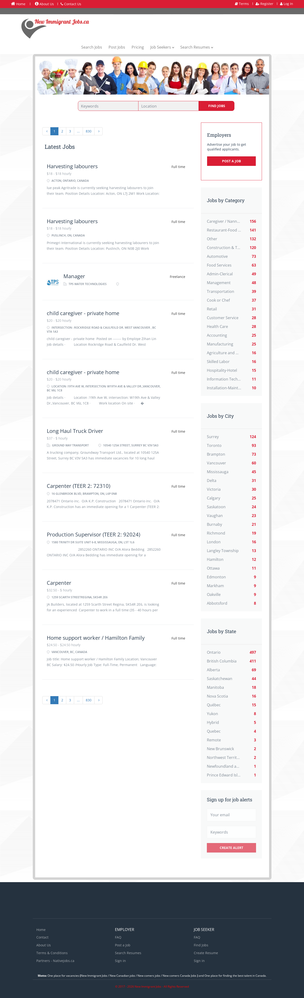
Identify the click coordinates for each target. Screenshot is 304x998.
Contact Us (71, 4)
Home (18, 3)
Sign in (120, 960)
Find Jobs (216, 106)
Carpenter (59, 582)
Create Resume (206, 953)
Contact (42, 937)
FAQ (118, 937)
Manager (74, 276)
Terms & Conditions (52, 953)
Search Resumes (128, 953)
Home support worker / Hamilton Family (96, 637)
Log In (286, 3)
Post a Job (231, 161)
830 (88, 131)
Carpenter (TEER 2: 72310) (78, 485)
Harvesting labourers (72, 166)
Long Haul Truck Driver (75, 430)
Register (264, 3)
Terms (242, 3)
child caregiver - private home (83, 313)
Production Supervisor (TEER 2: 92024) (93, 534)
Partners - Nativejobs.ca (55, 960)
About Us (44, 4)
